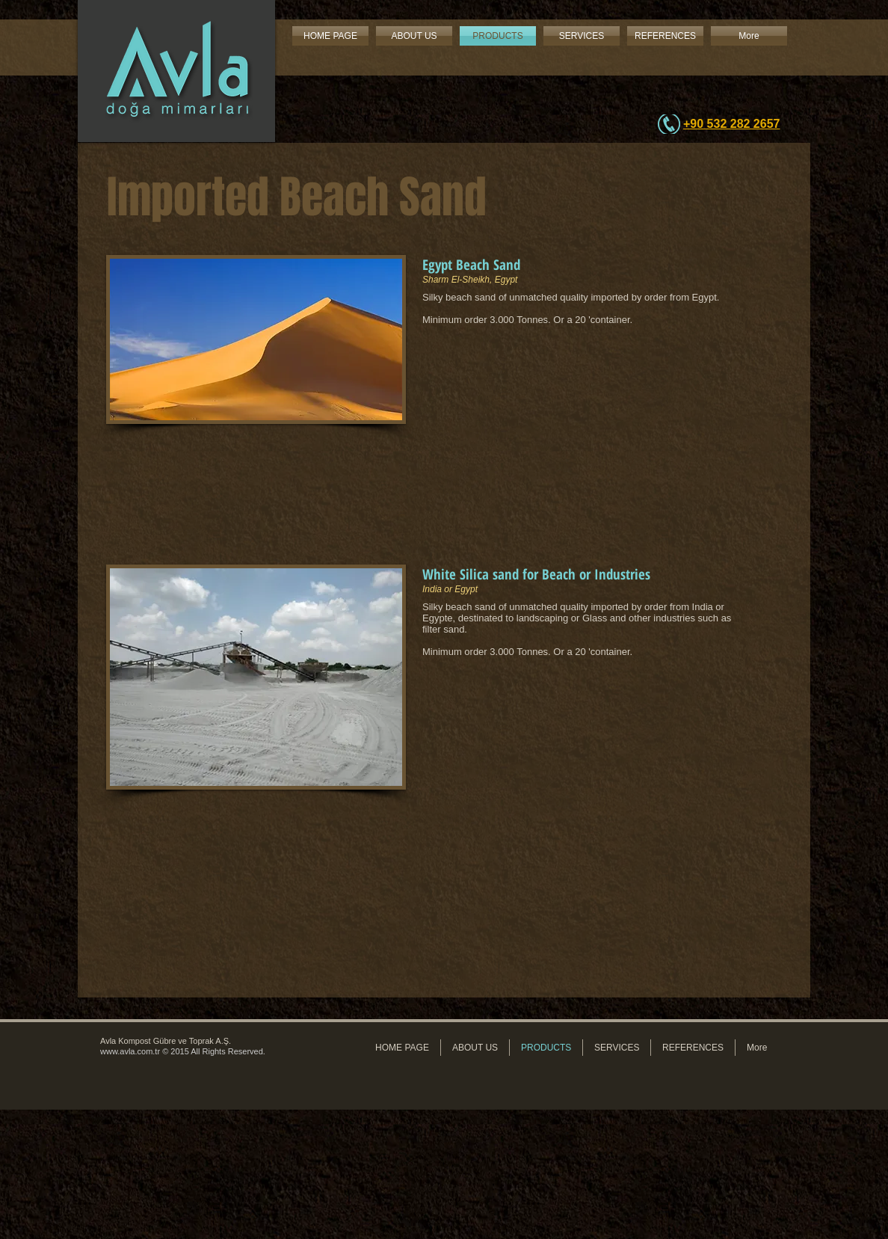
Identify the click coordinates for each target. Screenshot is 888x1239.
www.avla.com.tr (130, 1051)
